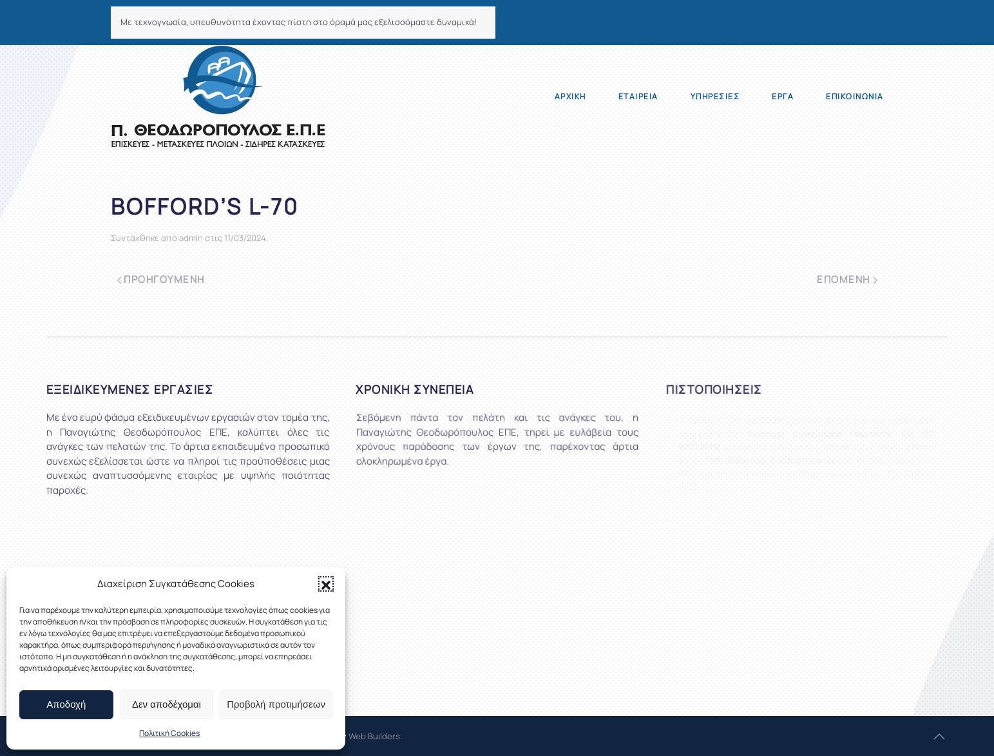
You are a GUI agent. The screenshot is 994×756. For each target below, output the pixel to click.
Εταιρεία (638, 96)
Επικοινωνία (855, 96)
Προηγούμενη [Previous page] (161, 279)
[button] (326, 583)
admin (191, 238)
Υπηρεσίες (715, 96)
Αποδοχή (66, 704)
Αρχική (570, 96)
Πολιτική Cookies (169, 733)
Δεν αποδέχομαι (166, 704)
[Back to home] (218, 96)
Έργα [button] (783, 96)
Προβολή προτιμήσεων (276, 704)
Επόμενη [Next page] (847, 279)
